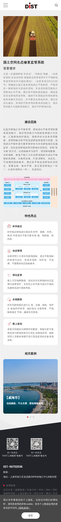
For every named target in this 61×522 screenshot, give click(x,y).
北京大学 (8, 489)
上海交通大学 (25, 493)
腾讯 (48, 493)
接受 (30, 515)
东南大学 (31, 489)
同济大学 (38, 493)
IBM (48, 489)
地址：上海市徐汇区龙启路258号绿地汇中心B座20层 (30, 476)
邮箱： (6, 472)
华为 (41, 489)
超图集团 (19, 489)
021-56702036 (12, 466)
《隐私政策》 (24, 508)
